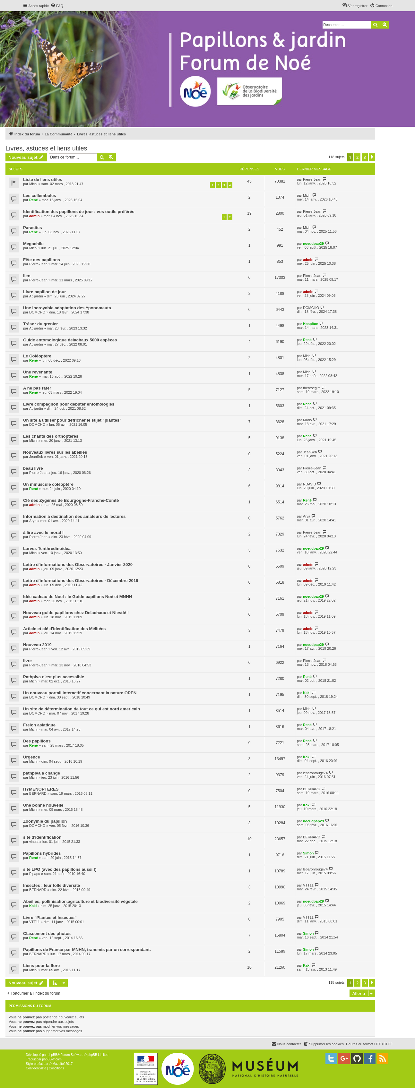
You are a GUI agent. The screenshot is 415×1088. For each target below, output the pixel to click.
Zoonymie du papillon (45, 821)
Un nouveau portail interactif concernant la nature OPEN (79, 692)
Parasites (32, 227)
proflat (38, 1064)
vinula (34, 842)
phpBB (52, 1055)
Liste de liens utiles (42, 179)
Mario (307, 420)
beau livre (33, 468)
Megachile (33, 243)
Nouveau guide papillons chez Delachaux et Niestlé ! (76, 612)
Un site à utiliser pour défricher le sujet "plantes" (72, 420)
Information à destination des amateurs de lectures (74, 516)
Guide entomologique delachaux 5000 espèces (70, 340)
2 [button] (357, 157)
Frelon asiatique (39, 725)
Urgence (31, 757)
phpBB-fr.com (52, 1059)
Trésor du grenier (40, 323)
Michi (33, 184)
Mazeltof (58, 1064)
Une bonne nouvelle (43, 805)
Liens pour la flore (41, 965)
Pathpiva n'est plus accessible (53, 676)
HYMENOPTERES (41, 789)
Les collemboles (39, 195)
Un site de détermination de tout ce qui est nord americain (81, 709)
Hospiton (310, 324)
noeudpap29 (313, 243)
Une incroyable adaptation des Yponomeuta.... (69, 307)
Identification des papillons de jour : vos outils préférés (78, 211)
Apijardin (36, 296)
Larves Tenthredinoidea (47, 548)
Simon (308, 853)
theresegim (311, 388)
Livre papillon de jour (44, 291)
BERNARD (38, 793)
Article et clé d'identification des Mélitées (64, 628)
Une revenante (37, 372)
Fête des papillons (41, 259)
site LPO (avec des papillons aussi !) (60, 869)
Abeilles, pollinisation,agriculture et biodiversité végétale (80, 901)
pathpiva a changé (41, 773)
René (33, 200)
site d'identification (42, 837)
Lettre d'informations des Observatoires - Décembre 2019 (80, 580)
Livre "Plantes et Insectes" (49, 917)
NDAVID (309, 484)
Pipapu (34, 874)
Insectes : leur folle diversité (51, 885)
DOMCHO (37, 312)
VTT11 (308, 885)
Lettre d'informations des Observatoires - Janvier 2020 (78, 564)
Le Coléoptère (37, 356)
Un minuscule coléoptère (48, 484)
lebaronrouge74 (315, 773)
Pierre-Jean (312, 179)
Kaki (306, 693)
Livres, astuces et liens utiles (46, 148)
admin (34, 216)
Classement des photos (47, 933)
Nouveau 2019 (37, 644)
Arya (33, 521)
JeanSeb (36, 456)
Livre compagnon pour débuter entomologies (68, 404)
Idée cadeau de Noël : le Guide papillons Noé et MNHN (77, 596)
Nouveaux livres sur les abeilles (55, 452)
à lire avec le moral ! (43, 532)
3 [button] (365, 157)
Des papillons (37, 741)
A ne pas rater (37, 388)
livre (27, 660)
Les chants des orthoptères (50, 436)
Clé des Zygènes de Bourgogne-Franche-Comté (71, 500)
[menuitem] (56, 6)
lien (26, 275)
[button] (372, 157)
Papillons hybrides (42, 853)
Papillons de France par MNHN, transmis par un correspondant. (87, 949)
